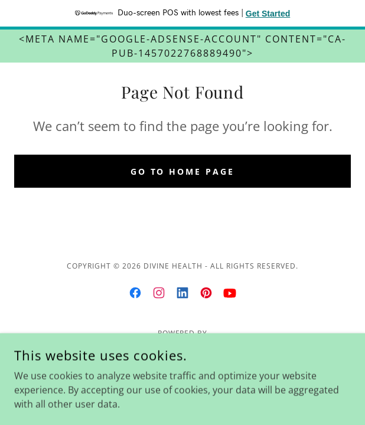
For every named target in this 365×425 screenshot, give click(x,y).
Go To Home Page (183, 171)
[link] (135, 293)
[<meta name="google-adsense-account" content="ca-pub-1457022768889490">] (182, 46)
